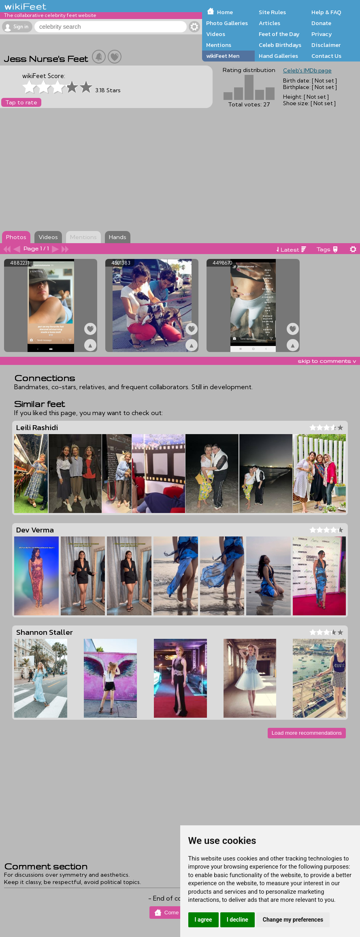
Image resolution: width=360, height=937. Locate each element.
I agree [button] (203, 919)
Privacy (321, 34)
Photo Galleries (227, 23)
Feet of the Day (279, 34)
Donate (321, 23)
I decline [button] (237, 919)
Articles (269, 23)
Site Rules (272, 12)
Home (225, 12)
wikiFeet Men (222, 55)
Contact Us (326, 55)
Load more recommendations (307, 733)
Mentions (218, 44)
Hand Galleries (278, 55)
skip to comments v (327, 361)
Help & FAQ (326, 12)
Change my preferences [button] (293, 919)
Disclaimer (326, 44)
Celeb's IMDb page (307, 70)
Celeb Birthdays (280, 44)
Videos (215, 34)
